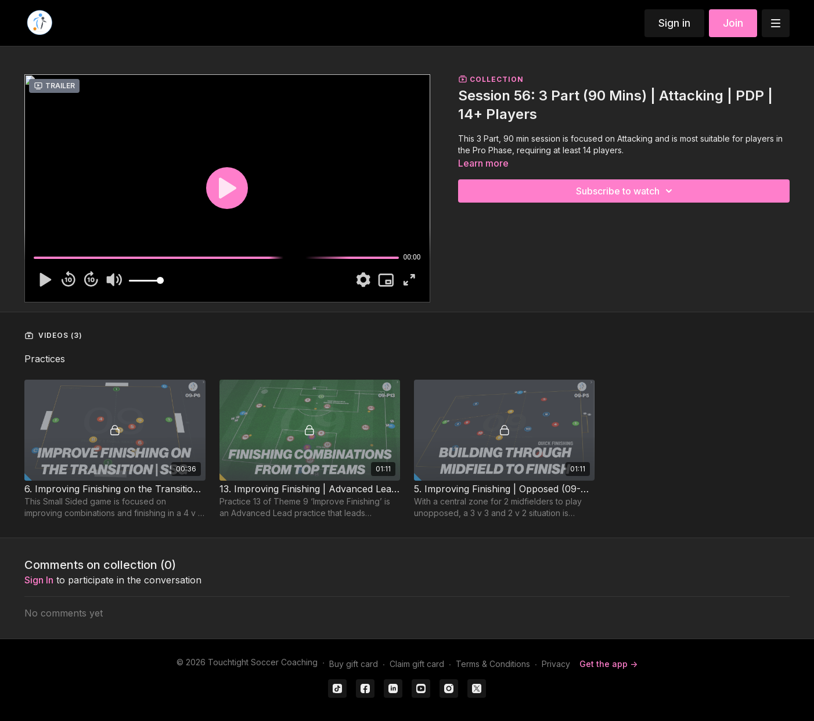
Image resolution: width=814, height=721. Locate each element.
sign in (38, 580)
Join (733, 23)
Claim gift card (417, 664)
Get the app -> (608, 664)
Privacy (556, 664)
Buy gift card (353, 664)
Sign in (674, 23)
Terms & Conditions (493, 664)
